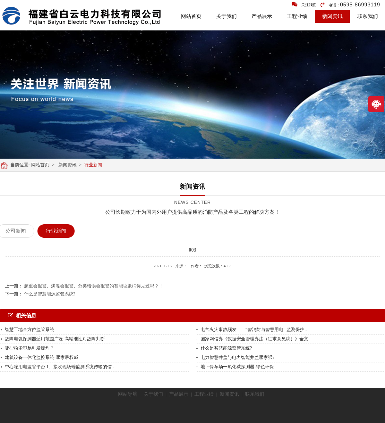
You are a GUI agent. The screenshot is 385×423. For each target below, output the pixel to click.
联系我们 (367, 16)
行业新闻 (95, 164)
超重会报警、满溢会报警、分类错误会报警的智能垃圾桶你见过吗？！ (93, 286)
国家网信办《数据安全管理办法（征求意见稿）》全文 (254, 338)
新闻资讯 (332, 16)
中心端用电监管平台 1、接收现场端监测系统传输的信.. (59, 366)
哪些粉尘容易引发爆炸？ (29, 348)
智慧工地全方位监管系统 (30, 329)
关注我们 (304, 4)
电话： (350, 4)
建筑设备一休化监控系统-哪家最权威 (41, 357)
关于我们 (226, 16)
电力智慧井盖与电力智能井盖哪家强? (237, 357)
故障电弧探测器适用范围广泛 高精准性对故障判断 (55, 338)
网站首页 (191, 16)
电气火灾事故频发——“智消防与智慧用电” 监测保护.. (254, 329)
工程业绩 (297, 16)
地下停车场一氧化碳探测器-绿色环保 (237, 366)
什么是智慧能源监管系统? (49, 294)
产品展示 (262, 16)
